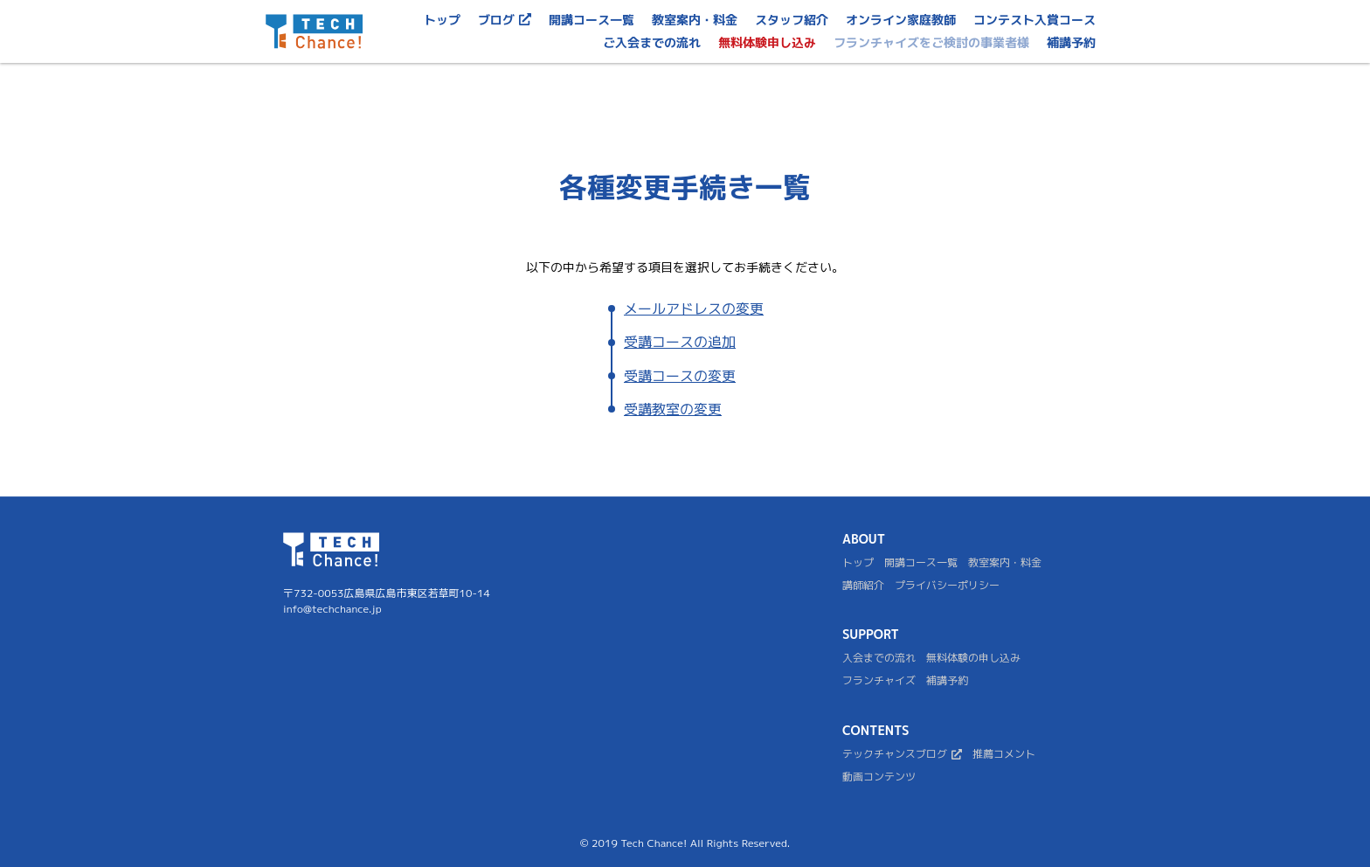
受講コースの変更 (680, 375)
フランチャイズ (879, 681)
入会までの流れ (879, 658)
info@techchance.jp (332, 608)
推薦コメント (1003, 754)
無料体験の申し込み (973, 658)
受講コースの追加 (680, 341)
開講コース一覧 (591, 19)
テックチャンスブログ (902, 754)
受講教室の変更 (673, 409)
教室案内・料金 (1004, 563)
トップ (442, 19)
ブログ (504, 19)
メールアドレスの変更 (694, 308)
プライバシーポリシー (947, 585)
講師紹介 (863, 585)
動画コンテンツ (879, 777)
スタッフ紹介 (791, 19)
